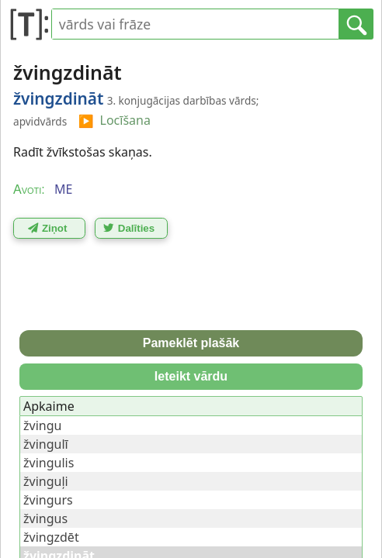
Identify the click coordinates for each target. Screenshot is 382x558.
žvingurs (48, 499)
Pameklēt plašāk (191, 343)
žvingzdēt (51, 537)
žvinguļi (45, 481)
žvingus (45, 518)
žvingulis (48, 462)
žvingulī (45, 444)
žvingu (42, 425)
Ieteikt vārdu (191, 376)
